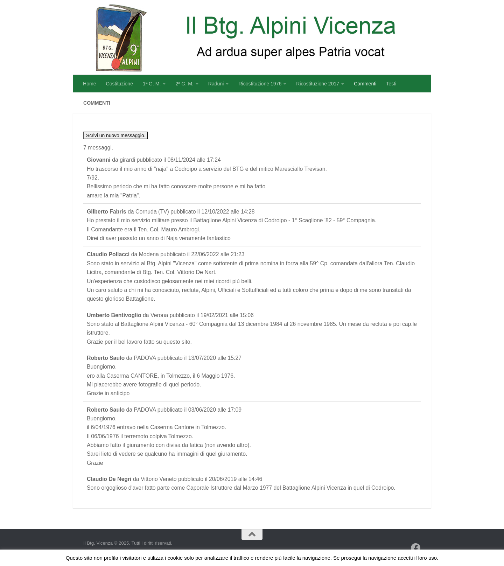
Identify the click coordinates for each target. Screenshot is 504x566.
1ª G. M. (152, 83)
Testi (391, 83)
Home (89, 83)
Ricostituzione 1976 (259, 83)
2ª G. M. (184, 83)
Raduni (216, 83)
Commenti (365, 83)
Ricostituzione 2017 (317, 83)
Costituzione (119, 83)
